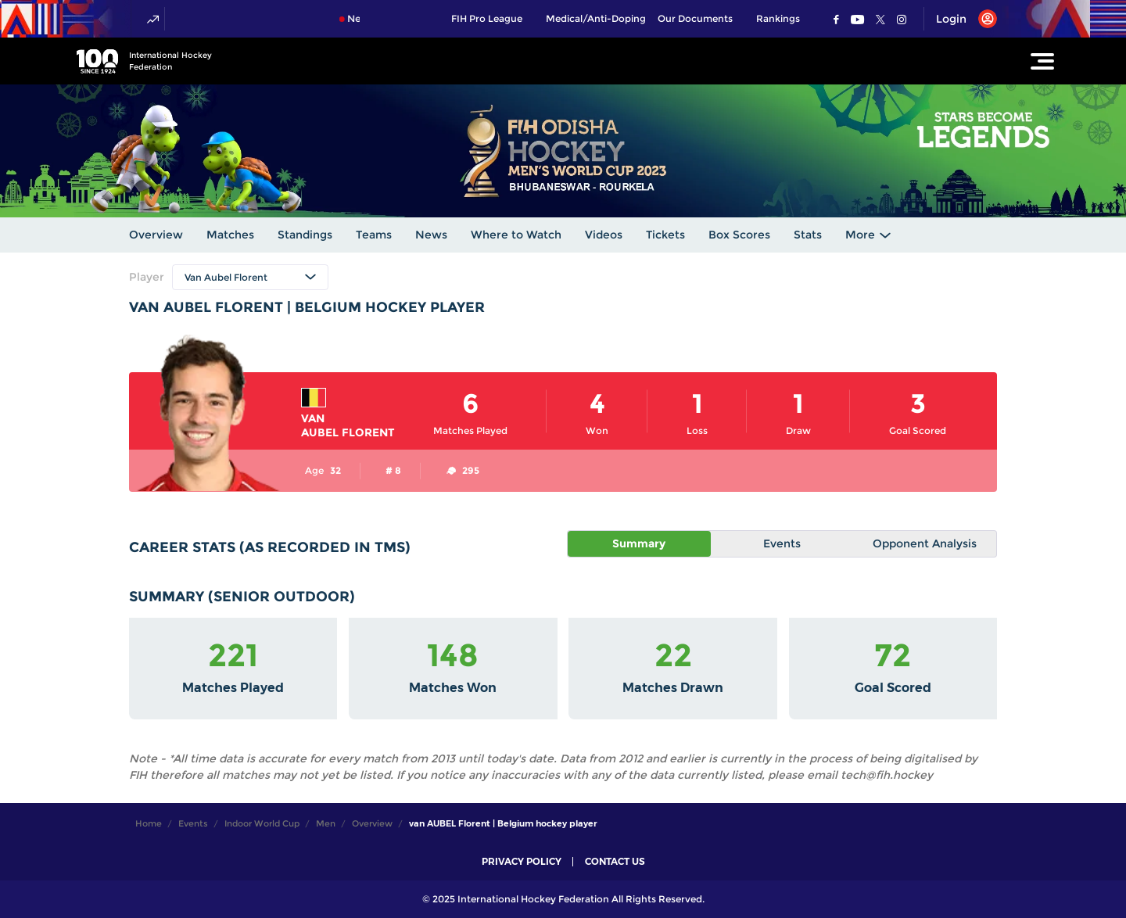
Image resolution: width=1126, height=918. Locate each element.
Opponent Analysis (925, 543)
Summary (638, 543)
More (860, 235)
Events (782, 543)
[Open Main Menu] (1042, 61)
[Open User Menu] (960, 18)
